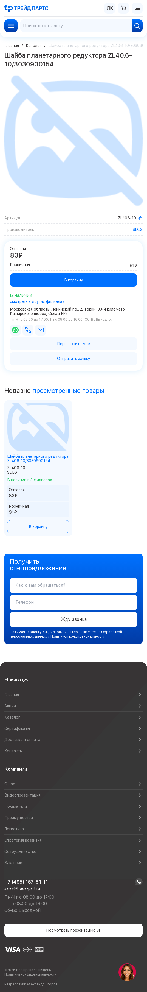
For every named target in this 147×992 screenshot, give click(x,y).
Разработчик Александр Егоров (31, 984)
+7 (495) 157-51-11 (26, 882)
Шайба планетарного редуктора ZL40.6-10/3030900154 (38, 458)
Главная (11, 45)
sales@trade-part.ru (22, 888)
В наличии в (29, 480)
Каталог (33, 45)
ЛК (110, 8)
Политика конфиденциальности (30, 974)
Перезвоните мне (73, 344)
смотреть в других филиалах (37, 301)
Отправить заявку (73, 358)
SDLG (138, 229)
